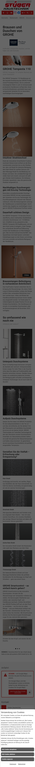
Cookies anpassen (7, 759)
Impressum (13, 764)
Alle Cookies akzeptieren (9, 749)
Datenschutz (21, 764)
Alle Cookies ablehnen (8, 754)
